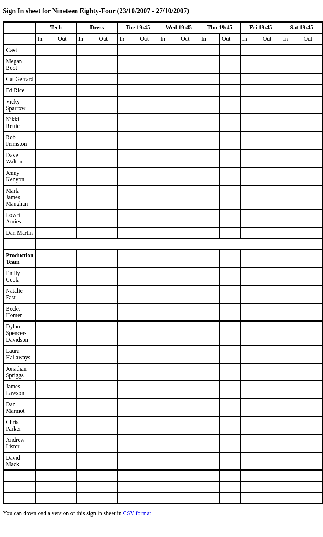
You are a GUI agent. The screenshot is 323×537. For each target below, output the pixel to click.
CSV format (137, 513)
